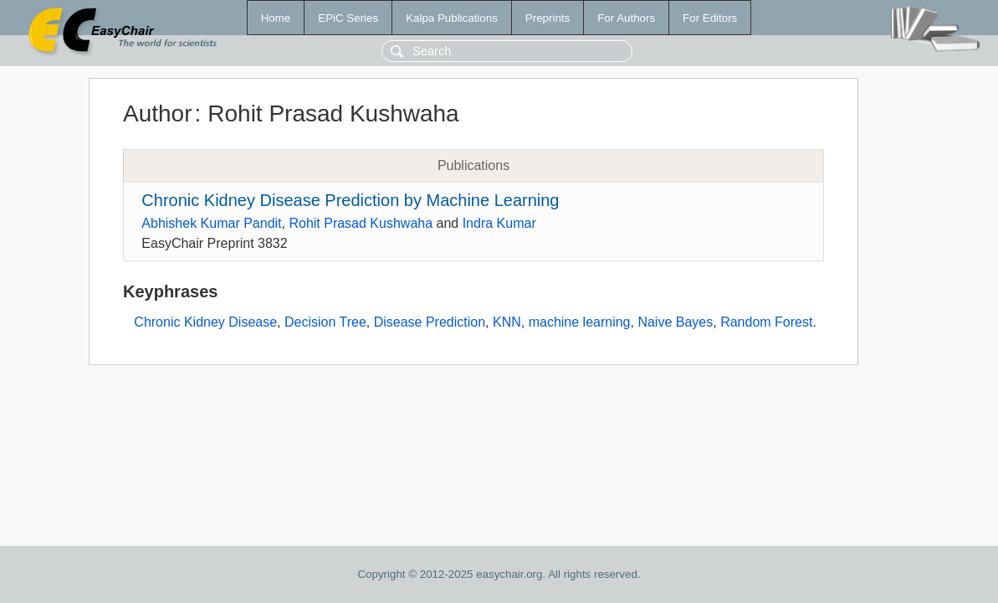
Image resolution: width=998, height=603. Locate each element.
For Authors (626, 18)
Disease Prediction (429, 322)
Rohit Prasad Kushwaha (360, 223)
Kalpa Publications (452, 18)
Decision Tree (325, 322)
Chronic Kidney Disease (205, 322)
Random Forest (766, 322)
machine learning (580, 322)
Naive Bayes (675, 322)
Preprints (547, 18)
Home (276, 18)
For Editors (710, 18)
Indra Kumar (499, 223)
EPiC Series (348, 18)
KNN (507, 322)
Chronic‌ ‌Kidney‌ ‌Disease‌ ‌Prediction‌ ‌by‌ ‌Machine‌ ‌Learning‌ (350, 200)
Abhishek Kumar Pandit (211, 223)
